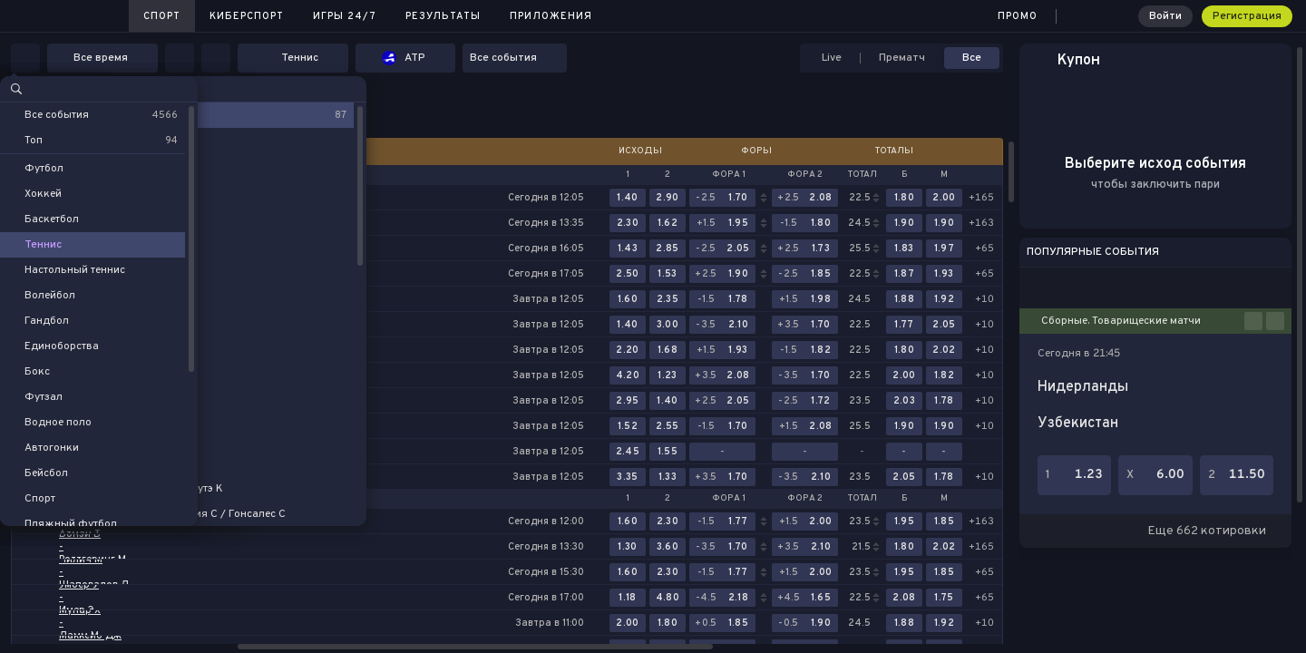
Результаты (443, 16)
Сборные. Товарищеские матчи (1121, 321)
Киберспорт (247, 16)
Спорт (161, 16)
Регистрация (1247, 16)
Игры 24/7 (344, 16)
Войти (1165, 16)
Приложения (551, 16)
